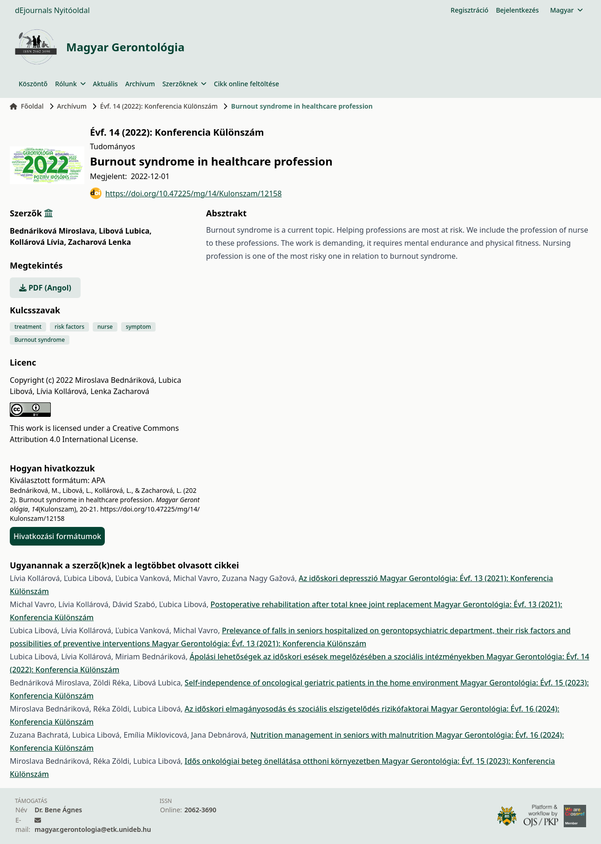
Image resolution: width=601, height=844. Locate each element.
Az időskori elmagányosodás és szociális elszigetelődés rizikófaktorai (307, 709)
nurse (105, 327)
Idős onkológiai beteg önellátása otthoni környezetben (283, 761)
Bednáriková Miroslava (53, 231)
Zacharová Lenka (99, 242)
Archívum (140, 83)
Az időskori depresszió (339, 578)
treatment (27, 327)
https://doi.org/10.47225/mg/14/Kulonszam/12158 (186, 193)
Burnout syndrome (39, 340)
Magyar (566, 10)
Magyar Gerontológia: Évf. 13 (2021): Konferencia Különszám (259, 643)
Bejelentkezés (517, 10)
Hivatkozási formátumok (57, 536)
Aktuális (105, 83)
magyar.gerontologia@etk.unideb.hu (92, 829)
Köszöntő (33, 83)
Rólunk (70, 83)
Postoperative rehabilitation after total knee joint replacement (322, 604)
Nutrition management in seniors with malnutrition (343, 735)
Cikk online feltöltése (246, 83)
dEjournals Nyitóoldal (52, 10)
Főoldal (27, 106)
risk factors (69, 327)
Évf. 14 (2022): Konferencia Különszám (159, 106)
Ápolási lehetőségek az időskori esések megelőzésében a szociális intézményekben (338, 656)
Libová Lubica (125, 231)
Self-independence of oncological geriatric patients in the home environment (322, 683)
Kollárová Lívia (38, 242)
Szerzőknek (184, 83)
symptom (138, 327)
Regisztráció (469, 10)
